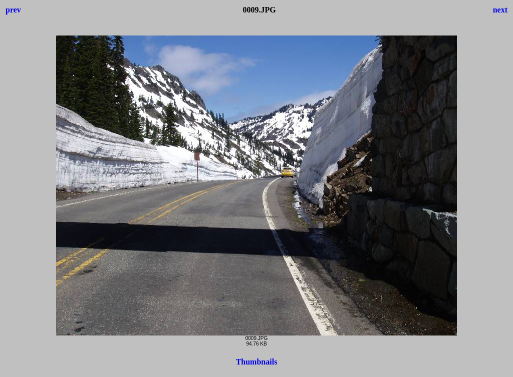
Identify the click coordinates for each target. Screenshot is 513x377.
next (500, 10)
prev (13, 10)
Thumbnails (257, 362)
